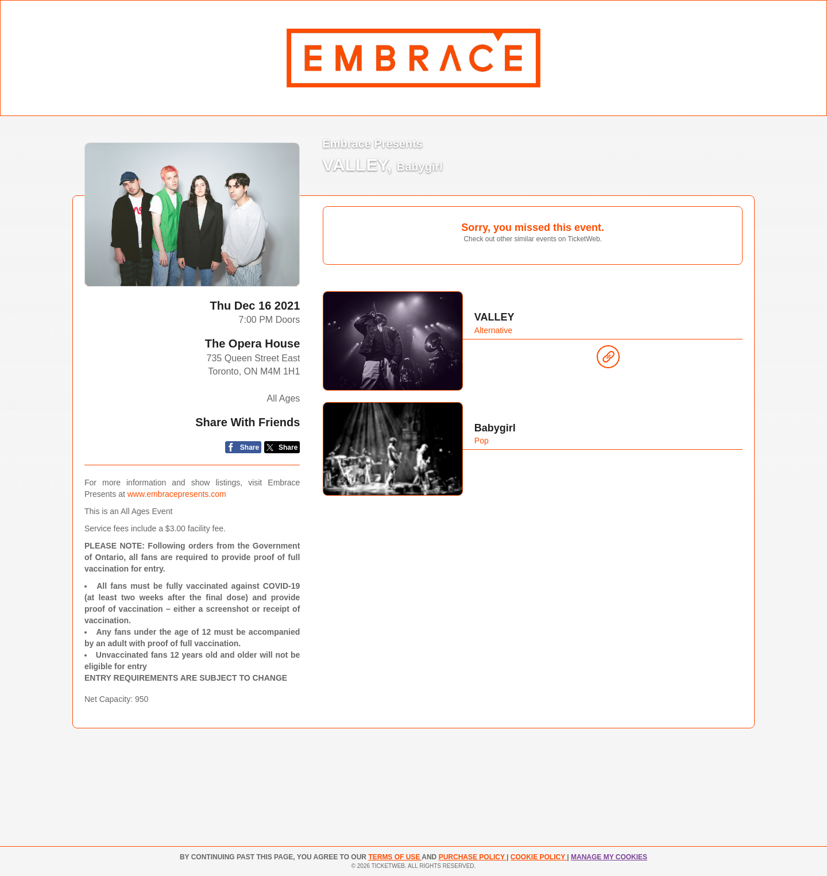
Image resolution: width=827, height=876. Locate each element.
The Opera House (252, 343)
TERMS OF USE (395, 857)
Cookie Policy (539, 857)
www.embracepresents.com (176, 494)
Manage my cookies (609, 857)
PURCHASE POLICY (473, 857)
